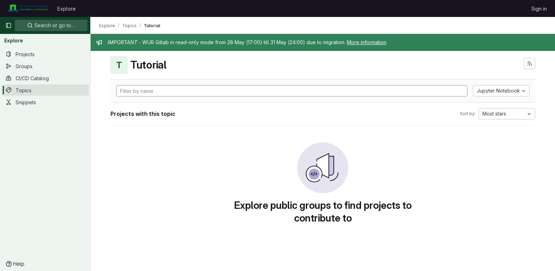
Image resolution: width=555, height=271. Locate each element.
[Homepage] (28, 8)
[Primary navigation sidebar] (8, 25)
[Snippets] (45, 102)
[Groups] (45, 66)
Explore (66, 9)
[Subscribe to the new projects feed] (529, 63)
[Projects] (45, 54)
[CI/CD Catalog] (45, 78)
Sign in (539, 9)
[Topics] (45, 90)
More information (367, 42)
